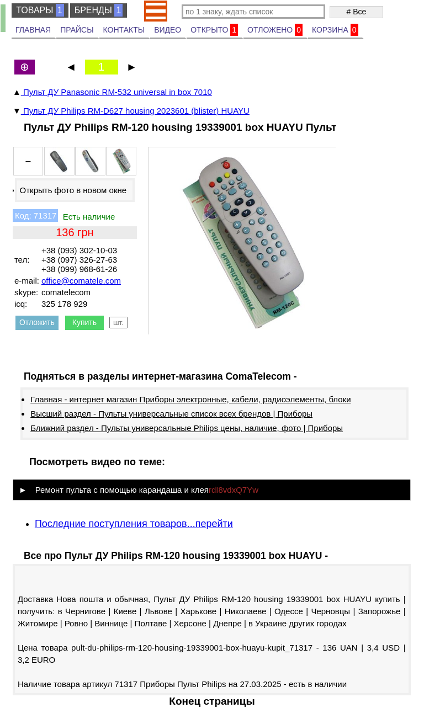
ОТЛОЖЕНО (275, 30)
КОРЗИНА (335, 30)
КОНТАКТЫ (124, 29)
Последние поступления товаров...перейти (134, 523)
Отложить (37, 322)
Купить (84, 322)
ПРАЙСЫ (76, 29)
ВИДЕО (167, 29)
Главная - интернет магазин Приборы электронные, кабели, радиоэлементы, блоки (190, 399)
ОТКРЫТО (214, 30)
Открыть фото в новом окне (73, 190)
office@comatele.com (81, 280)
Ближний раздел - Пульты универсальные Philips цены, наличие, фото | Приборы (186, 428)
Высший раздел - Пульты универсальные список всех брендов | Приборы (171, 413)
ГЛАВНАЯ (33, 29)
